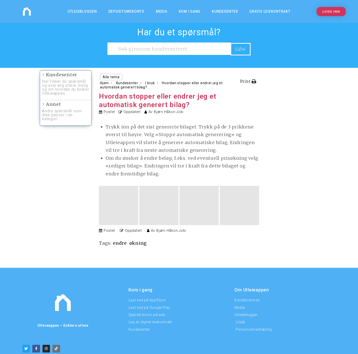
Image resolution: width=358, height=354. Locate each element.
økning (138, 203)
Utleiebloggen (82, 11)
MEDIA (161, 11)
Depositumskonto (126, 11)
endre (120, 203)
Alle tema (111, 77)
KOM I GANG (190, 11)
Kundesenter (225, 11)
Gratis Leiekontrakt (269, 11)
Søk (240, 48)
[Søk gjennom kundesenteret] (168, 48)
